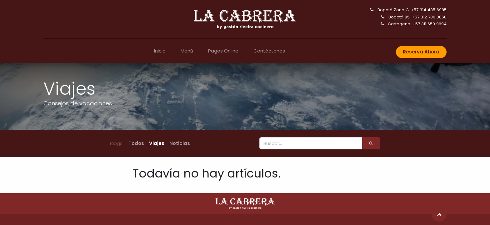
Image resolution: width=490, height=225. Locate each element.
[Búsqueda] (371, 143)
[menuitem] (160, 51)
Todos (136, 143)
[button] (439, 214)
